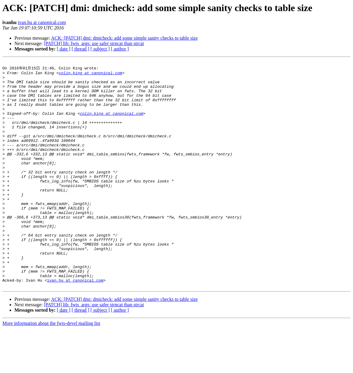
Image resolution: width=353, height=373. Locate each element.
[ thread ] (80, 48)
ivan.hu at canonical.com (42, 22)
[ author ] (120, 48)
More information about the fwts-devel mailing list (51, 367)
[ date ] (63, 48)
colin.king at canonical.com (90, 75)
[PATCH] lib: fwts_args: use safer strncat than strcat (94, 43)
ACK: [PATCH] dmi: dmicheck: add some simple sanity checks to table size (124, 38)
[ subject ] (100, 48)
